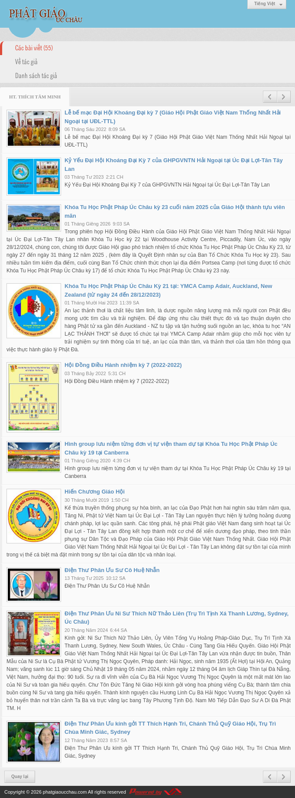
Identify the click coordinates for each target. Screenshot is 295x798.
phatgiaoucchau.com (65, 792)
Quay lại (19, 776)
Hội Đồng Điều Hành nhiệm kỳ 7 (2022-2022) (123, 365)
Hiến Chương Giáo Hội (95, 491)
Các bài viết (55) (34, 47)
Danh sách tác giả (36, 75)
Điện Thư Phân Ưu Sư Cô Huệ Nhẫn (112, 570)
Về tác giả (26, 61)
